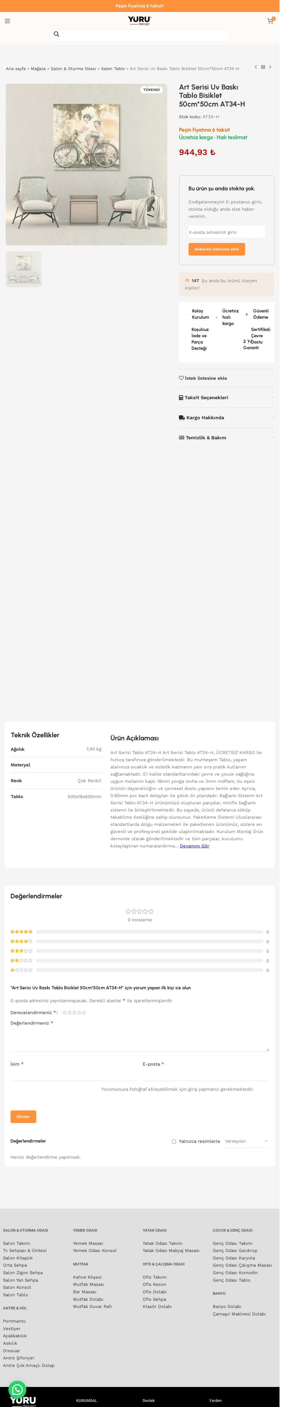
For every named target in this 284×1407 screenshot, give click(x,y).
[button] (17, 1390)
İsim (17, 1351)
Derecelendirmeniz (33, 1299)
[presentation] (48, 1383)
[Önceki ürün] (255, 67)
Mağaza (38, 68)
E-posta (153, 1351)
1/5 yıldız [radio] (64, 1299)
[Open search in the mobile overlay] (140, 36)
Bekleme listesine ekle (217, 249)
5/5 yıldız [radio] (83, 1299)
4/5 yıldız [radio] (79, 1299)
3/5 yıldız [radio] (74, 1299)
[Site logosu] (139, 20)
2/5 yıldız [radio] (69, 1299)
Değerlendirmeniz (31, 1310)
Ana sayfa (16, 68)
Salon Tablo (113, 68)
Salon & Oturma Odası (74, 68)
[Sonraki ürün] (270, 67)
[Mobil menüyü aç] (7, 21)
